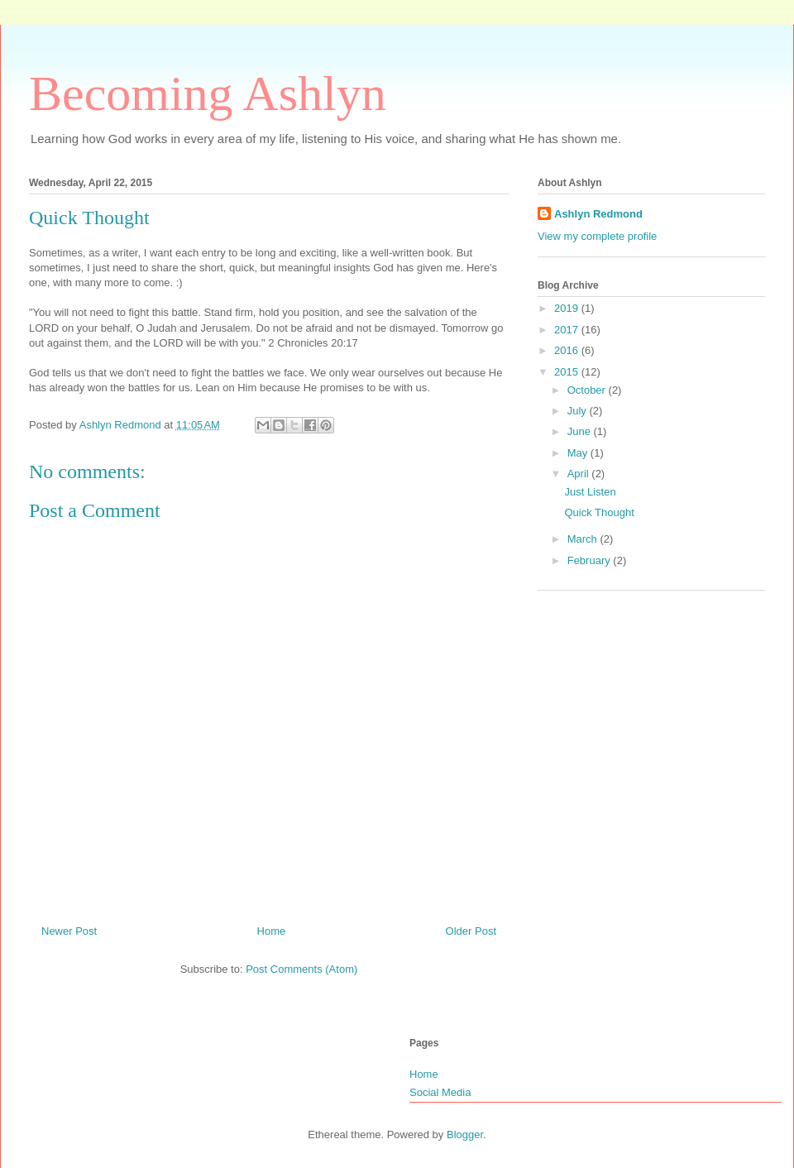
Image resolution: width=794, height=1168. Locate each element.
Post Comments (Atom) (301, 969)
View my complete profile (597, 236)
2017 (567, 329)
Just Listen (589, 492)
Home (271, 931)
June (580, 431)
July (578, 410)
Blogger (465, 1134)
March (583, 539)
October (588, 390)
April (579, 473)
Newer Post (69, 931)
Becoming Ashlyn (207, 93)
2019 (567, 308)
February (590, 560)
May (579, 453)
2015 (567, 372)
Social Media (440, 1092)
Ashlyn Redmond (598, 214)
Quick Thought (599, 512)
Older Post (471, 931)
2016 (567, 350)
